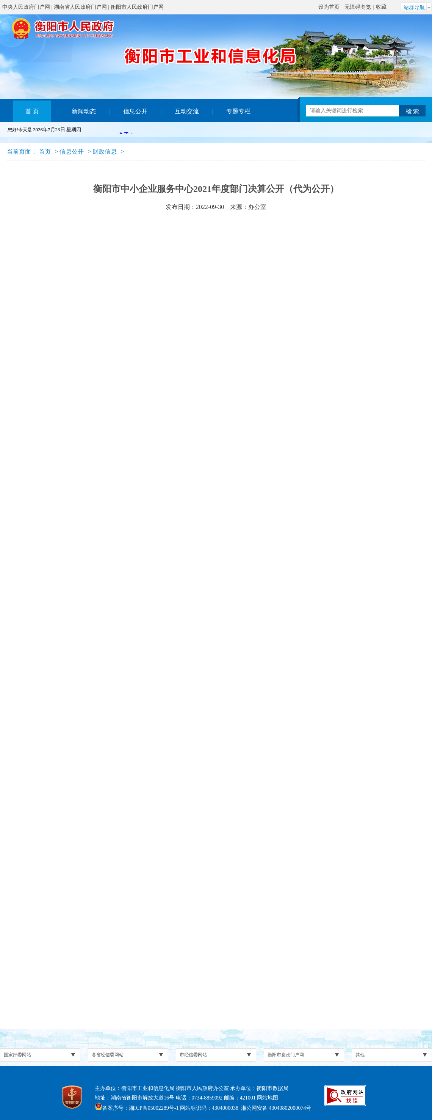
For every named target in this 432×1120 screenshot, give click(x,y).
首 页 (32, 111)
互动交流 (187, 111)
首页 (45, 151)
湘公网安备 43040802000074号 (276, 1108)
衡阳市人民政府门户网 (137, 7)
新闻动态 (84, 111)
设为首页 (329, 7)
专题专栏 (238, 111)
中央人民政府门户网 (26, 7)
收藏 (381, 7)
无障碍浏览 (357, 7)
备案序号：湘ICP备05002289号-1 (140, 1108)
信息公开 (135, 111)
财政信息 (104, 151)
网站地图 (267, 1098)
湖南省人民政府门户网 (80, 7)
